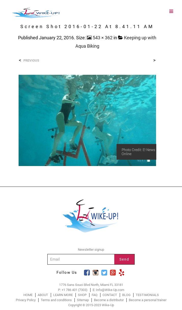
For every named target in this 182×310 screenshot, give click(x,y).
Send (124, 259)
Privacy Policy (26, 300)
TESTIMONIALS (147, 295)
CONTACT (110, 295)
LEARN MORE (63, 295)
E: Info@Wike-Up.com (108, 290)
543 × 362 (103, 37)
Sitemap (83, 300)
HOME (28, 295)
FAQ (94, 295)
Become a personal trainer (147, 300)
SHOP (82, 295)
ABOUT (43, 295)
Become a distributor (109, 300)
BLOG (126, 295)
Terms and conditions (56, 300)
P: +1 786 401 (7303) (73, 290)
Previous (31, 60)
